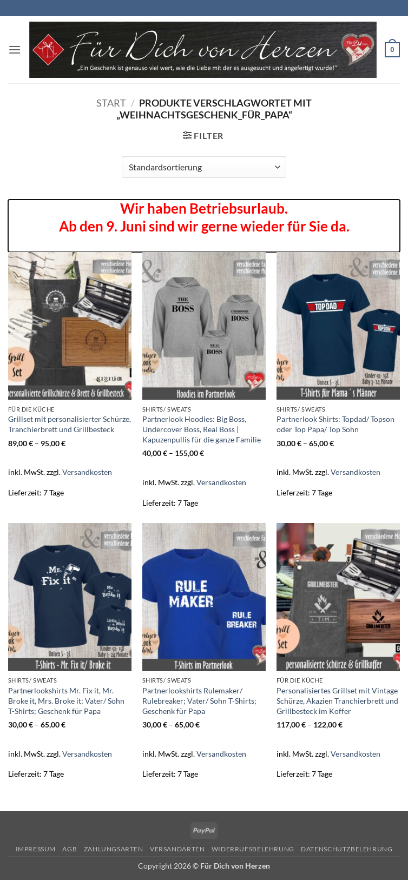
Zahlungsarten (113, 849)
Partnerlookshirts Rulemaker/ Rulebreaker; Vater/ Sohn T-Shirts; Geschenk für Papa (199, 700)
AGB (69, 849)
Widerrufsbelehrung (253, 849)
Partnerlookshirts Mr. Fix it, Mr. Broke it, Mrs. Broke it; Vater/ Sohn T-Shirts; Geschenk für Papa (66, 700)
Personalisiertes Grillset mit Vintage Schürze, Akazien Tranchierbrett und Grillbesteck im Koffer (337, 700)
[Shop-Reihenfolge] (204, 167)
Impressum (36, 849)
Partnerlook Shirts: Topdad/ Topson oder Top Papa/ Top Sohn (335, 424)
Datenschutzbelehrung (346, 849)
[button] (14, 49)
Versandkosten (87, 472)
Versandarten (177, 849)
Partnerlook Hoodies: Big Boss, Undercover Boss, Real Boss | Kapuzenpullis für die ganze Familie (201, 429)
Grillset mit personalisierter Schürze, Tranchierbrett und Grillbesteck (69, 424)
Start (111, 103)
